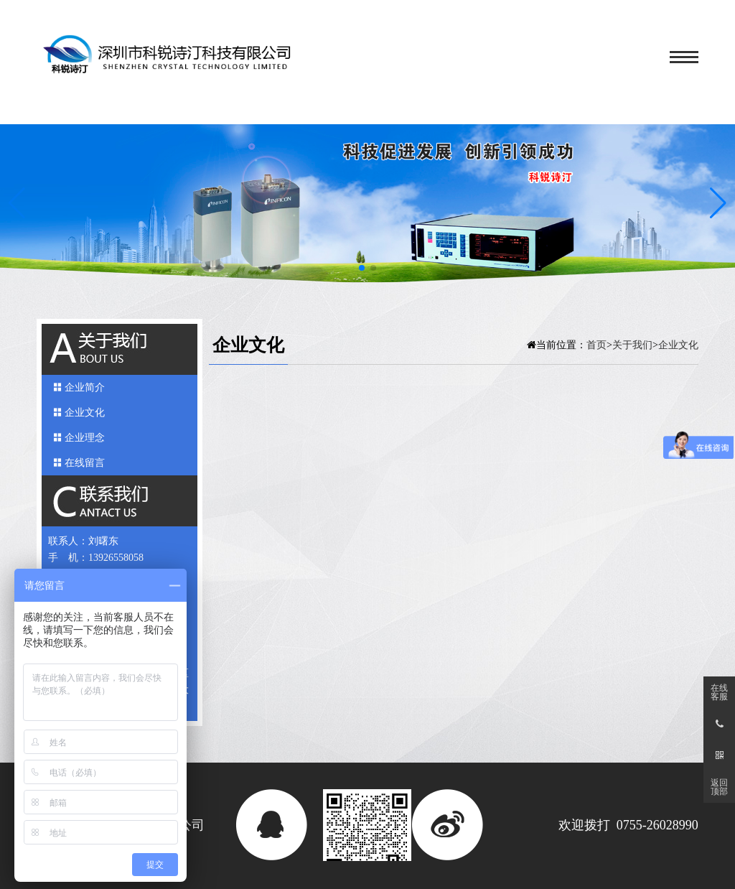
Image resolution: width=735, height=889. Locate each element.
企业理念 (85, 437)
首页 (596, 345)
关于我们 (632, 345)
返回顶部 (719, 787)
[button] (718, 203)
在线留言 (85, 462)
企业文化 (85, 412)
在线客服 (719, 692)
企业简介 (85, 387)
